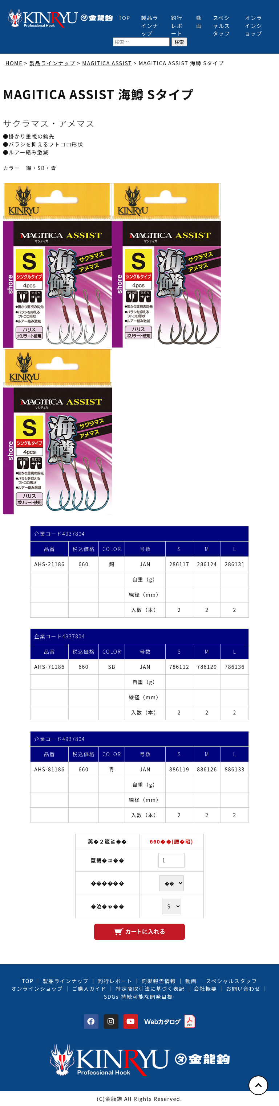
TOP (124, 17)
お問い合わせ (243, 988)
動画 (199, 21)
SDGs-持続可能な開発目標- (139, 996)
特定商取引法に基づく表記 (150, 988)
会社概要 (205, 988)
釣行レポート (177, 25)
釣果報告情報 (159, 981)
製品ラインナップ (150, 25)
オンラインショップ (253, 25)
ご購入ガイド (89, 988)
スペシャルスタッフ (221, 25)
